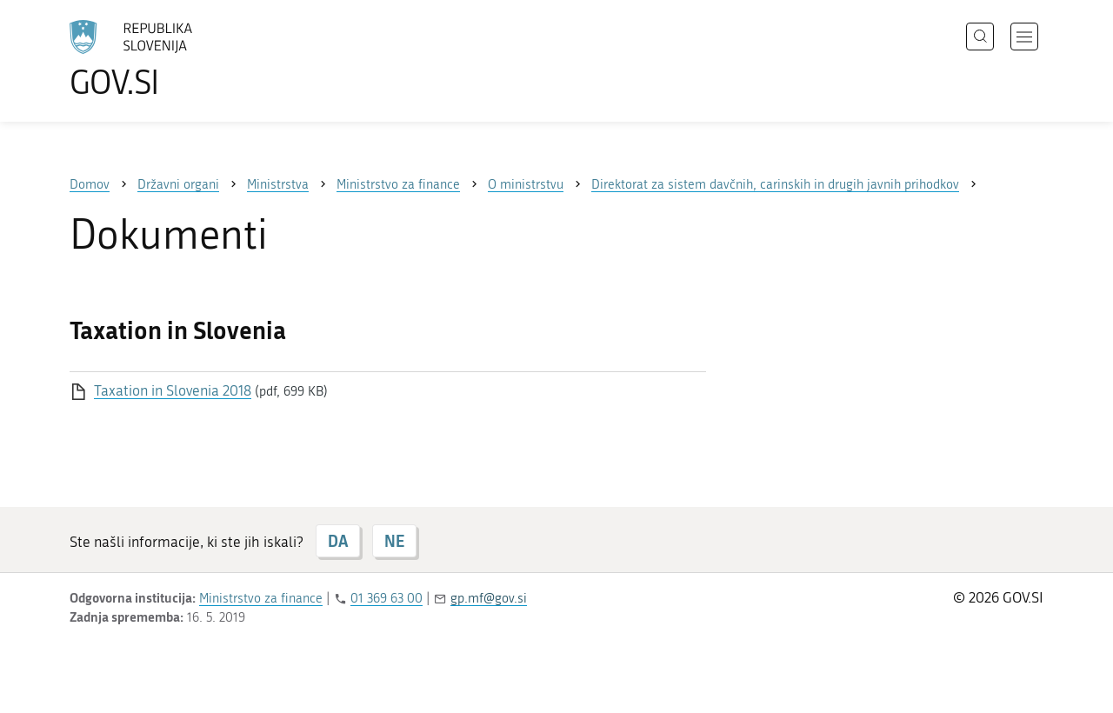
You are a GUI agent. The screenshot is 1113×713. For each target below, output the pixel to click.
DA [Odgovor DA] (338, 541)
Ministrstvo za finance (261, 598)
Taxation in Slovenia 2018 (172, 390)
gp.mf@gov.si (488, 598)
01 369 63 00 (386, 598)
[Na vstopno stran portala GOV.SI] (179, 59)
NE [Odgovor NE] (394, 541)
